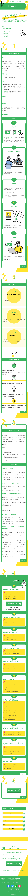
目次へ (22, 266)
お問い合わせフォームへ (12, 603)
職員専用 (20, 1)
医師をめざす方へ (21, 870)
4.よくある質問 (6, 35)
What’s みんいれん (14, 872)
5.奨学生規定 (6, 36)
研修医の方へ (14, 870)
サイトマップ (17, 890)
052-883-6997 (14, 607)
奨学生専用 (12, 1)
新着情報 (8, 870)
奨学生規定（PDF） (12, 790)
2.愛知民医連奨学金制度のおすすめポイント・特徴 (11, 30)
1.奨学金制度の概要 (7, 28)
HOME (4, 870)
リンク (11, 890)
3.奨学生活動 (6, 33)
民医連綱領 (6, 91)
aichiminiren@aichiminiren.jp (14, 609)
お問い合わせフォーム (8, 137)
